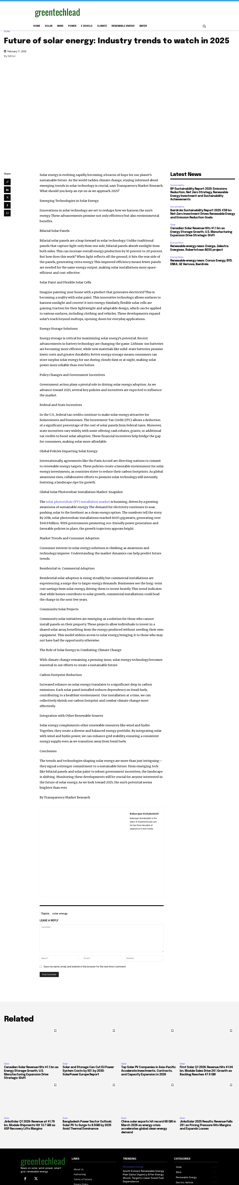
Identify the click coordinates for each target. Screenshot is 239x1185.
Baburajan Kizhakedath (144, 813)
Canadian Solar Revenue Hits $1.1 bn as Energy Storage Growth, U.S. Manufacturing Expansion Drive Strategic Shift (201, 232)
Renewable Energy (133, 1166)
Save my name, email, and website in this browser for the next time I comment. (85, 966)
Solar (8, 31)
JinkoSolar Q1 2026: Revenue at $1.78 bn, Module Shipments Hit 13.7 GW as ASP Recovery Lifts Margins (29, 1125)
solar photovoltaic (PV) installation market (78, 502)
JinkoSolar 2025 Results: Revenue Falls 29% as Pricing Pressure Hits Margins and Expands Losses (206, 1125)
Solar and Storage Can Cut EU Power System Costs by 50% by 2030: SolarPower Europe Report (88, 1071)
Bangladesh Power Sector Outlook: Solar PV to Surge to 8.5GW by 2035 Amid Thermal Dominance (87, 1125)
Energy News (176, 242)
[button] (204, 26)
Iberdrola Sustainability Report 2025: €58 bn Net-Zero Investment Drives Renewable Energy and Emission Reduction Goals (202, 214)
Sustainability (177, 185)
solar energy (60, 913)
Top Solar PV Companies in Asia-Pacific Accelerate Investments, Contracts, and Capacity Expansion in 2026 (148, 1071)
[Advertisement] (144, 12)
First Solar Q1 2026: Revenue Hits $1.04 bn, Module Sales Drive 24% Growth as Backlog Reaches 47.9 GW (206, 1071)
